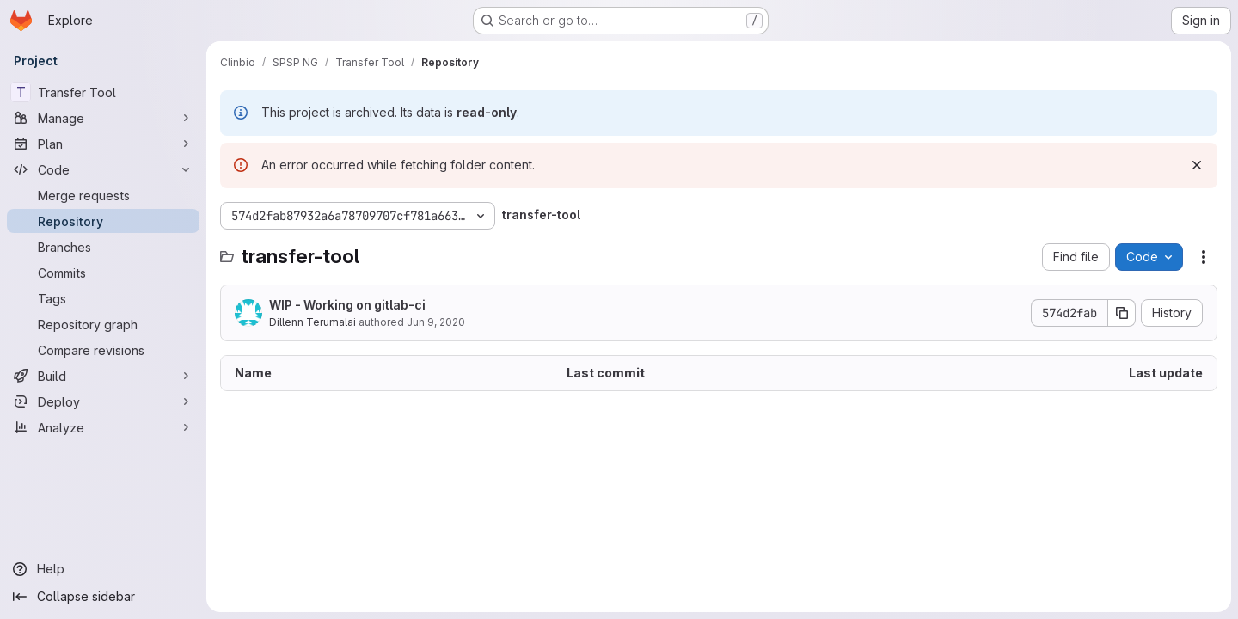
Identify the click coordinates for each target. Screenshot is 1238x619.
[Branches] (103, 247)
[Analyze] (103, 427)
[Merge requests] (103, 195)
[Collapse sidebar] (103, 597)
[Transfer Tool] (103, 92)
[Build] (103, 376)
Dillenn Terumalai (312, 322)
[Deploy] (103, 401)
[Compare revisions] (103, 350)
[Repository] (103, 221)
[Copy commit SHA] (1122, 313)
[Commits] (103, 272)
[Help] (103, 569)
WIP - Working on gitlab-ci (347, 304)
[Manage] (103, 118)
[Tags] (103, 298)
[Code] (103, 169)
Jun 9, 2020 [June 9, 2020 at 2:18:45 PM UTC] (436, 322)
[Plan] (103, 144)
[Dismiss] (1196, 165)
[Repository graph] (103, 324)
